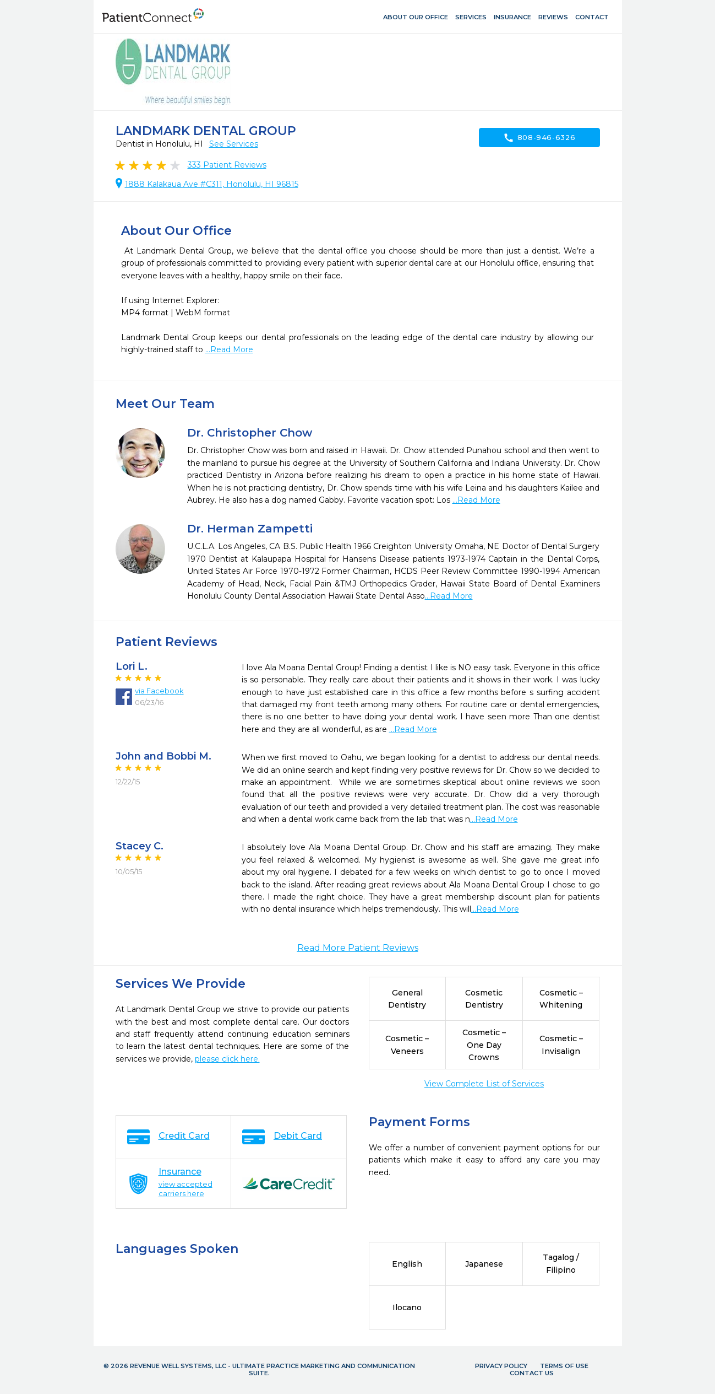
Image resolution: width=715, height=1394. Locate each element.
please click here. (227, 1059)
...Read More (229, 349)
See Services (233, 144)
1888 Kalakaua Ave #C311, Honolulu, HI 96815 (211, 184)
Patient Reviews (227, 165)
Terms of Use (564, 1366)
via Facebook (159, 690)
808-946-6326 (539, 137)
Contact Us (532, 1373)
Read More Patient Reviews (357, 948)
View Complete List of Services (484, 1084)
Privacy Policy (501, 1366)
